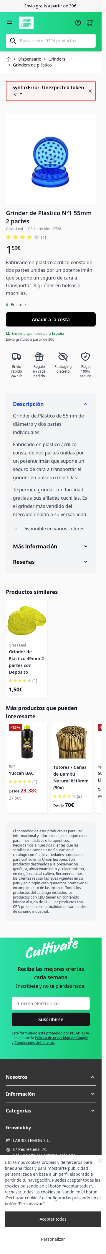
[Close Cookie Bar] (100, 1160)
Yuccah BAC (21, 773)
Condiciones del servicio (34, 1042)
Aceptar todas (52, 1219)
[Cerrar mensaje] (90, 91)
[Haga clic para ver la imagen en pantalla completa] (51, 159)
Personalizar (53, 1239)
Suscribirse (50, 1019)
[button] (26, 237)
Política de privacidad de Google (61, 1037)
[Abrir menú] (9, 21)
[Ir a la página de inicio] (45, 23)
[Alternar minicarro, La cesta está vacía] (89, 22)
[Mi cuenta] (78, 22)
